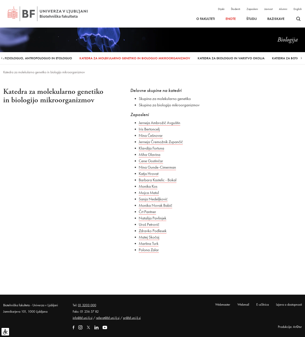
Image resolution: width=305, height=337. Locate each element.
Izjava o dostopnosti (289, 304)
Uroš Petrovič (149, 224)
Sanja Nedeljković (153, 199)
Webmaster (222, 304)
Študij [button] (251, 19)
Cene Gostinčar (151, 161)
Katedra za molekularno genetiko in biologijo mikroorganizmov (134, 58)
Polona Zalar (149, 249)
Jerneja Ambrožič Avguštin (159, 122)
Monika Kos (148, 186)
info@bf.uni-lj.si (82, 318)
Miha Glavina (149, 154)
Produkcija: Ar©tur (290, 327)
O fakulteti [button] (205, 19)
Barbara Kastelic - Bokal (157, 180)
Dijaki (221, 9)
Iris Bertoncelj (149, 129)
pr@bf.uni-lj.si (132, 318)
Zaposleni (252, 9)
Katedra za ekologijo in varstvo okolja (231, 58)
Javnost (268, 9)
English (298, 9)
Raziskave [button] (275, 19)
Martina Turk (148, 243)
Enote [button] (231, 19)
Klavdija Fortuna (151, 148)
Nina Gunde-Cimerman (157, 167)
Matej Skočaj (149, 237)
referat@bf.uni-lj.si (107, 318)
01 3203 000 (87, 305)
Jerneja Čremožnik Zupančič (161, 141)
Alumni (283, 9)
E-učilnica (262, 304)
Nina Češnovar (151, 135)
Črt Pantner (147, 211)
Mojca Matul (149, 192)
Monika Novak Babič (155, 205)
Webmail (243, 304)
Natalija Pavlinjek (152, 218)
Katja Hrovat (148, 173)
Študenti (235, 9)
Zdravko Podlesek (152, 230)
